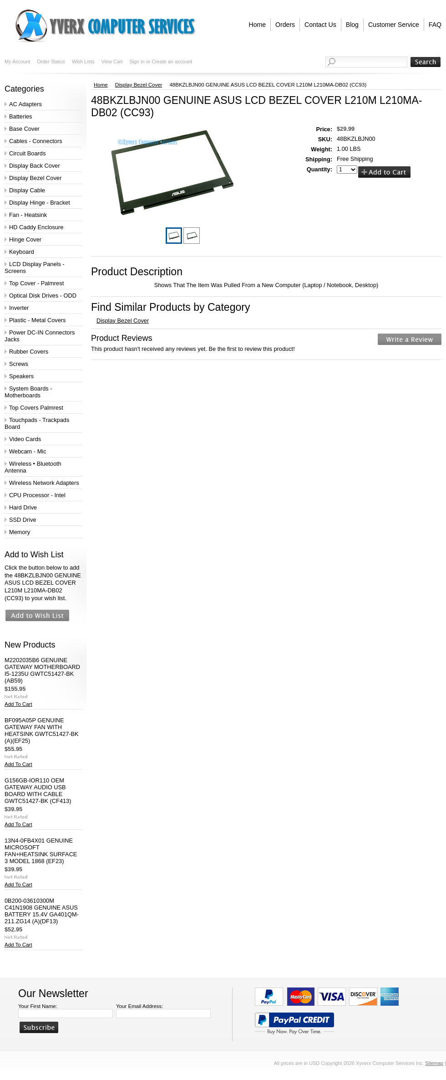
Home (101, 84)
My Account (17, 61)
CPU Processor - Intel (37, 495)
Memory (19, 532)
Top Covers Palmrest (36, 407)
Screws (18, 363)
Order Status (51, 61)
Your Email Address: (139, 1006)
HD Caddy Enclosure (36, 227)
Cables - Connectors (35, 141)
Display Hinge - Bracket (39, 202)
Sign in (136, 61)
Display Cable (27, 190)
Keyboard (21, 251)
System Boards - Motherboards (28, 392)
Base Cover (24, 128)
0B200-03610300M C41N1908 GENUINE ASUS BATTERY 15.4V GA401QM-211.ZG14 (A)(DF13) (42, 911)
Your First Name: (37, 1006)
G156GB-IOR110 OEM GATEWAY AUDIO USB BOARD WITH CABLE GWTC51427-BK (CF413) (38, 790)
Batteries (20, 116)
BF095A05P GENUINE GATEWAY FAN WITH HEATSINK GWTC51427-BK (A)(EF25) (42, 730)
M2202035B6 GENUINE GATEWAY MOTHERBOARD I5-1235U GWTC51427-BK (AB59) (42, 670)
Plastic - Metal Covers (37, 320)
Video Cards (25, 439)
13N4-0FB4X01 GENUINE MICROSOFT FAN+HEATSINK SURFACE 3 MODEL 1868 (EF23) (41, 850)
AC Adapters (25, 104)
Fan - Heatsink (28, 214)
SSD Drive (22, 519)
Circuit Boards (27, 153)
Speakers (21, 376)
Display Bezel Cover (35, 178)
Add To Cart (18, 704)
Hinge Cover (25, 239)
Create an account (172, 61)
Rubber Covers (28, 351)
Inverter (19, 307)
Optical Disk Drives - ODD (42, 295)
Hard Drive (23, 507)
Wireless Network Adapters (44, 482)
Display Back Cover (34, 165)
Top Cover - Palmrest (36, 283)
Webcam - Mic (27, 451)
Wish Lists (83, 61)
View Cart (111, 61)
